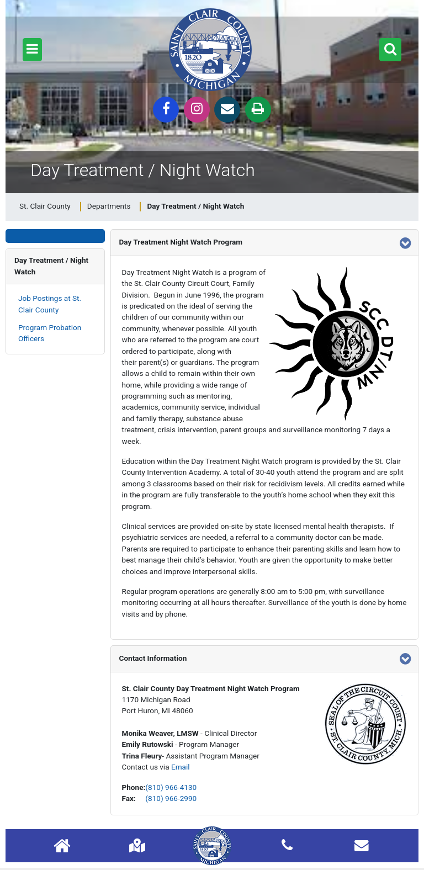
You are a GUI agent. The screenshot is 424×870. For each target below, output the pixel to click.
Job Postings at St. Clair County (49, 304)
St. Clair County (45, 205)
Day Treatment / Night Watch (51, 265)
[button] (32, 49)
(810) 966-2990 (171, 798)
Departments (109, 205)
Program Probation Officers (49, 333)
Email (180, 766)
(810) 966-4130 (171, 787)
